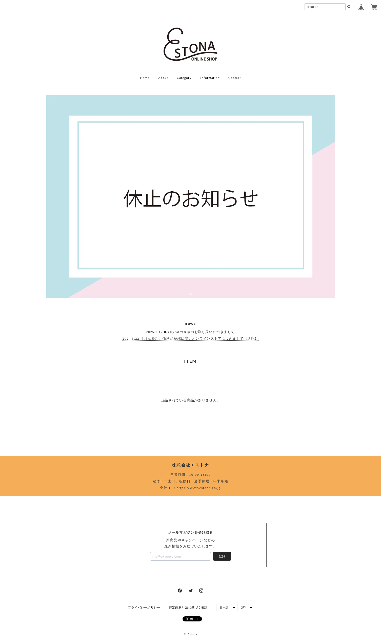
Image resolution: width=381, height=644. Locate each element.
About (163, 78)
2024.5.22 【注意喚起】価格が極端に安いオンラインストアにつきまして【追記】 (190, 338)
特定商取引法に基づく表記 (188, 607)
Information (209, 78)
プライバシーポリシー (144, 607)
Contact (234, 78)
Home (144, 78)
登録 (222, 556)
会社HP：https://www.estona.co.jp (190, 488)
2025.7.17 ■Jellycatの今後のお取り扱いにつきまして (190, 332)
